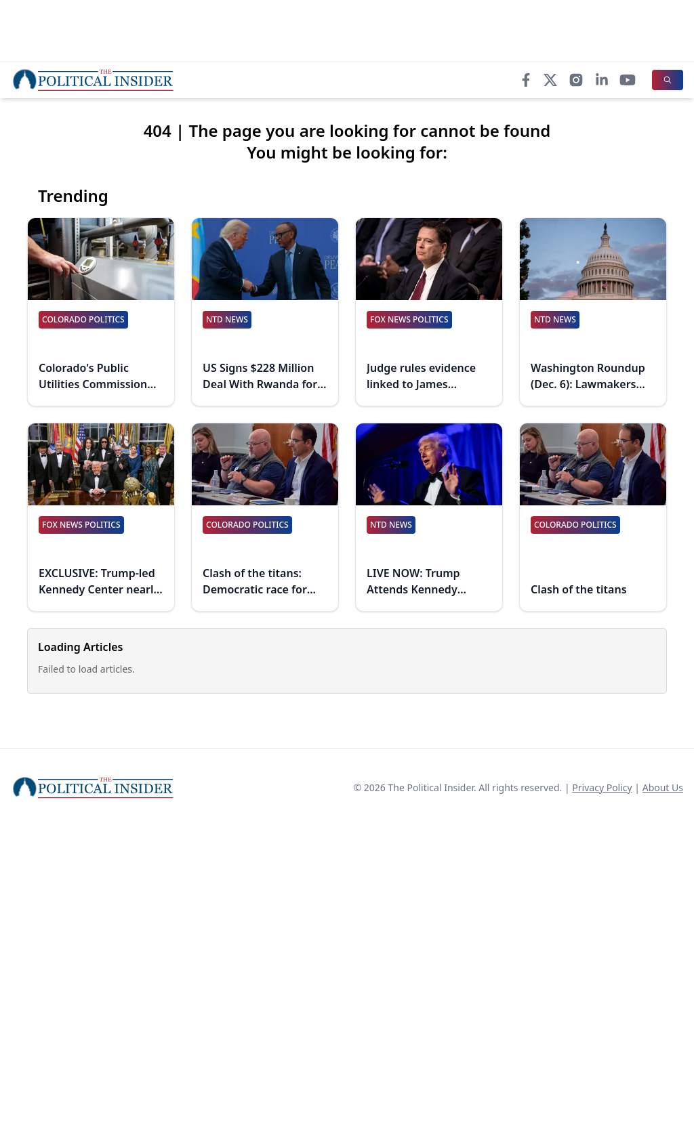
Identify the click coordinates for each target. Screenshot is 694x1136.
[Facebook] (526, 80)
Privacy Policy (602, 787)
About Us (662, 787)
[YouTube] (627, 80)
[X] (550, 80)
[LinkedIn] (602, 80)
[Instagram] (576, 80)
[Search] (667, 80)
